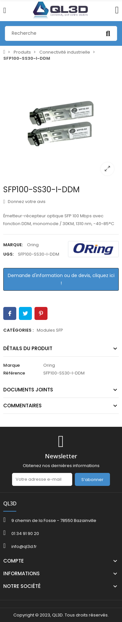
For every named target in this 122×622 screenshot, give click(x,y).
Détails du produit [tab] (27, 348)
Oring (33, 245)
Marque (11, 365)
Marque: (13, 245)
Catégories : (18, 330)
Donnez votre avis (24, 201)
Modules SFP (50, 330)
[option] (61, 122)
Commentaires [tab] (22, 405)
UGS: (8, 254)
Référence (14, 373)
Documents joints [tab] (28, 389)
